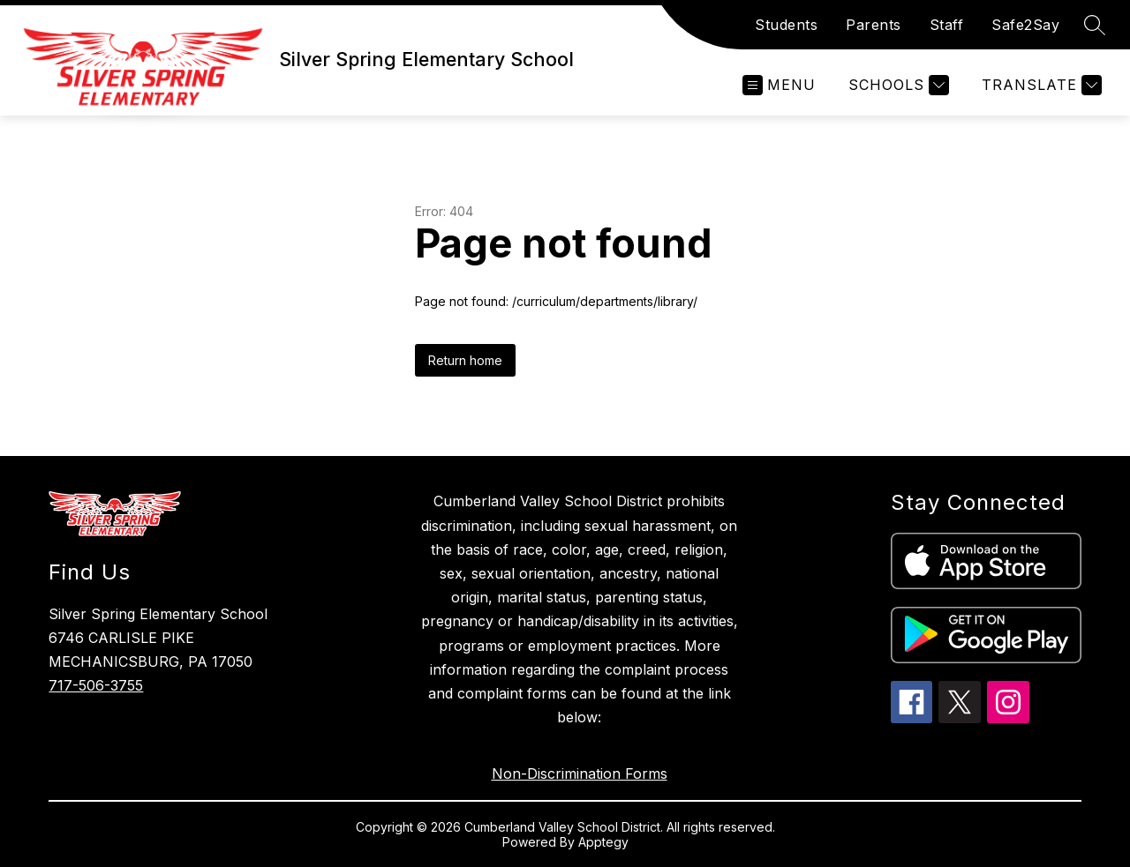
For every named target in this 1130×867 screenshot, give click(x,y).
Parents (873, 25)
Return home (465, 360)
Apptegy (603, 841)
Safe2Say (1025, 25)
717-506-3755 (96, 685)
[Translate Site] (1039, 85)
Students (786, 25)
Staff (947, 25)
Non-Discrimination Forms (579, 773)
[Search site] (1094, 24)
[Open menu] (779, 85)
